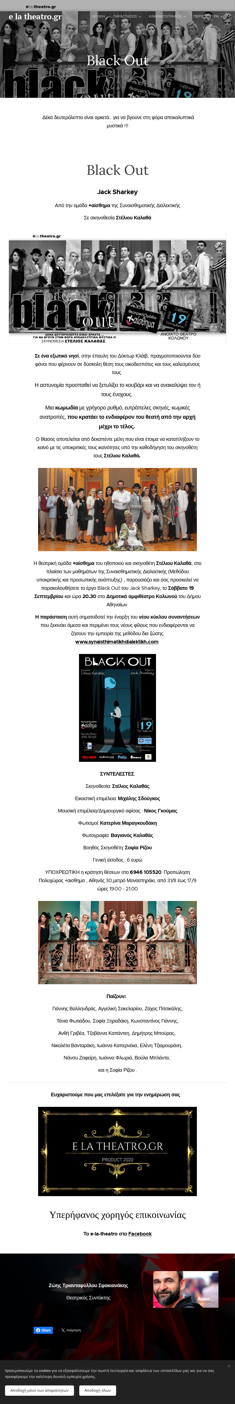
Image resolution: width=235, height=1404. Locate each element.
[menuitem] (97, 16)
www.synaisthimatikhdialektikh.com (116, 641)
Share (43, 1330)
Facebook (139, 1233)
